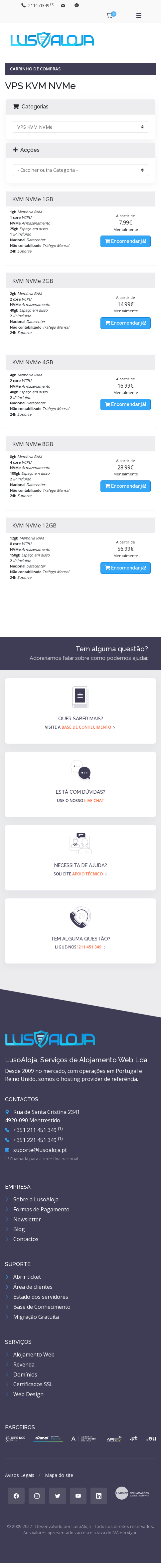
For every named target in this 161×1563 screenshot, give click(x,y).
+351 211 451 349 (34, 1130)
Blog (15, 1229)
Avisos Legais (19, 1475)
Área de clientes (29, 1286)
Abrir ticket (23, 1276)
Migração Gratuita (32, 1316)
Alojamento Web (30, 1354)
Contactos (22, 1239)
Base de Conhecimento (38, 1306)
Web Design (24, 1394)
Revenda (20, 1364)
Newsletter (23, 1219)
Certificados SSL (29, 1384)
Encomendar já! (125, 241)
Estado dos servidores (36, 1296)
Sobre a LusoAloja (32, 1199)
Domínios (21, 1374)
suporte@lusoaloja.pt (36, 1150)
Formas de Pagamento (37, 1209)
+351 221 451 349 (34, 1140)
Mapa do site (59, 1475)
